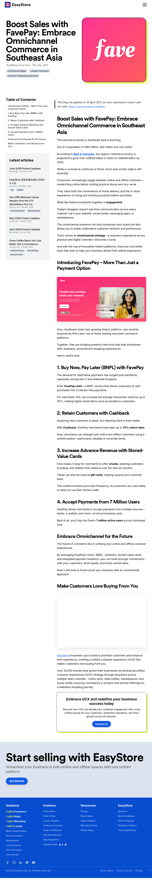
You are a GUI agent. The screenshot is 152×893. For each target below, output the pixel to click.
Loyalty (14, 826)
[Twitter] (27, 862)
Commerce (16, 811)
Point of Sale (49, 816)
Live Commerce (13, 845)
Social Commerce (14, 835)
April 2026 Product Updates (24, 229)
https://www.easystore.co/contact (87, 106)
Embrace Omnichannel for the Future (27, 139)
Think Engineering (127, 830)
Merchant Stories (34, 211)
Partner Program (126, 820)
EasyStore (63, 655)
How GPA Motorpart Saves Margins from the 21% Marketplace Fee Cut (24, 201)
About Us (122, 811)
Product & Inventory (53, 825)
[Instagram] (14, 862)
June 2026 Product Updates (25, 168)
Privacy (139, 870)
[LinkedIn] (20, 862)
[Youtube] (33, 862)
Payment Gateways (52, 835)
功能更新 (20, 190)
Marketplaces (12, 840)
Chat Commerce (14, 850)
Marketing (16, 821)
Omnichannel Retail (17, 71)
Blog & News (87, 816)
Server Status (87, 830)
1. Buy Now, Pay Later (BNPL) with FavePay (25, 114)
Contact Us (101, 724)
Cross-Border (12, 854)
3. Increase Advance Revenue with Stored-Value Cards (25, 126)
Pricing (84, 811)
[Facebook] (7, 862)
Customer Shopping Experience (23, 76)
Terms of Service (124, 870)
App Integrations (51, 839)
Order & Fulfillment (52, 830)
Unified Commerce (40, 71)
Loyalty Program (51, 820)
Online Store (49, 811)
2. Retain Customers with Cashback (26, 120)
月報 (12, 190)
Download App (55, 844)
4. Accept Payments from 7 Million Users (25, 133)
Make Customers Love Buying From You (26, 145)
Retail (13, 816)
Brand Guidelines (126, 816)
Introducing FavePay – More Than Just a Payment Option (27, 107)
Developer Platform (127, 825)
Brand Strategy (33, 251)
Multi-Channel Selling (16, 831)
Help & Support (88, 820)
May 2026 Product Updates (24, 218)
